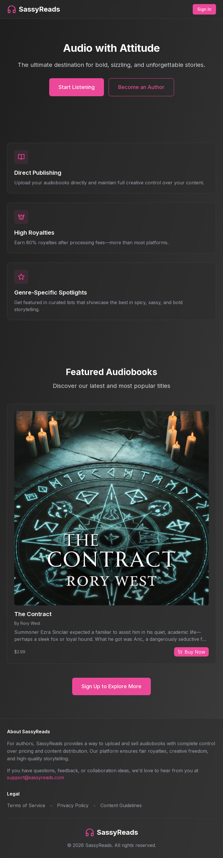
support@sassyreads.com (35, 777)
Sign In (204, 9)
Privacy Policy (73, 805)
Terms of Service (26, 805)
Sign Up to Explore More (111, 686)
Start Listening (77, 87)
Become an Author (141, 87)
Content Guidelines (121, 805)
